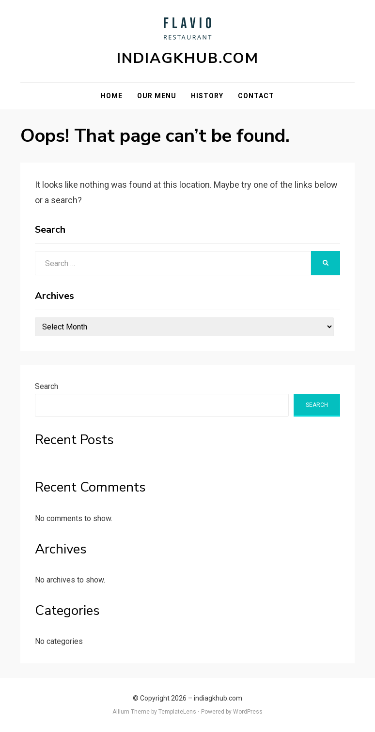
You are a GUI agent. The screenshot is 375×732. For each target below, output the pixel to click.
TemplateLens (177, 711)
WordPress (248, 711)
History (207, 96)
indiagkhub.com (188, 58)
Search (46, 386)
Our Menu (156, 96)
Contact (256, 96)
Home (112, 96)
